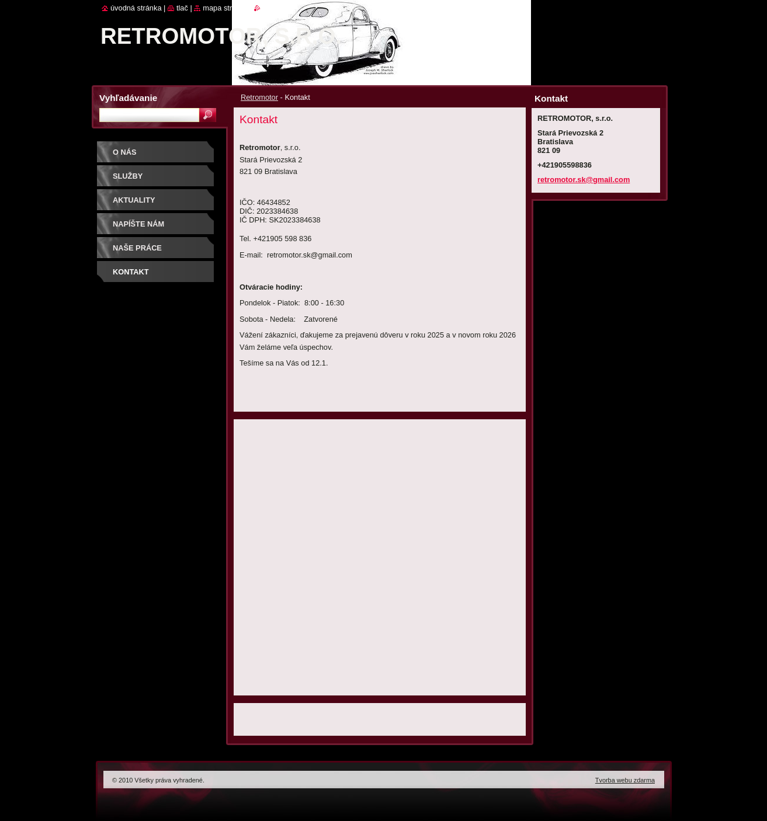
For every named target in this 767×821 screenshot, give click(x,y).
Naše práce (137, 247)
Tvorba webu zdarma (625, 780)
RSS (268, 8)
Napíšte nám (138, 224)
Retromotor (259, 97)
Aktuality (134, 200)
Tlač (182, 8)
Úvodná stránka (136, 8)
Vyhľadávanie (128, 98)
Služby (128, 176)
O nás (125, 152)
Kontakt (131, 271)
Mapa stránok (225, 8)
